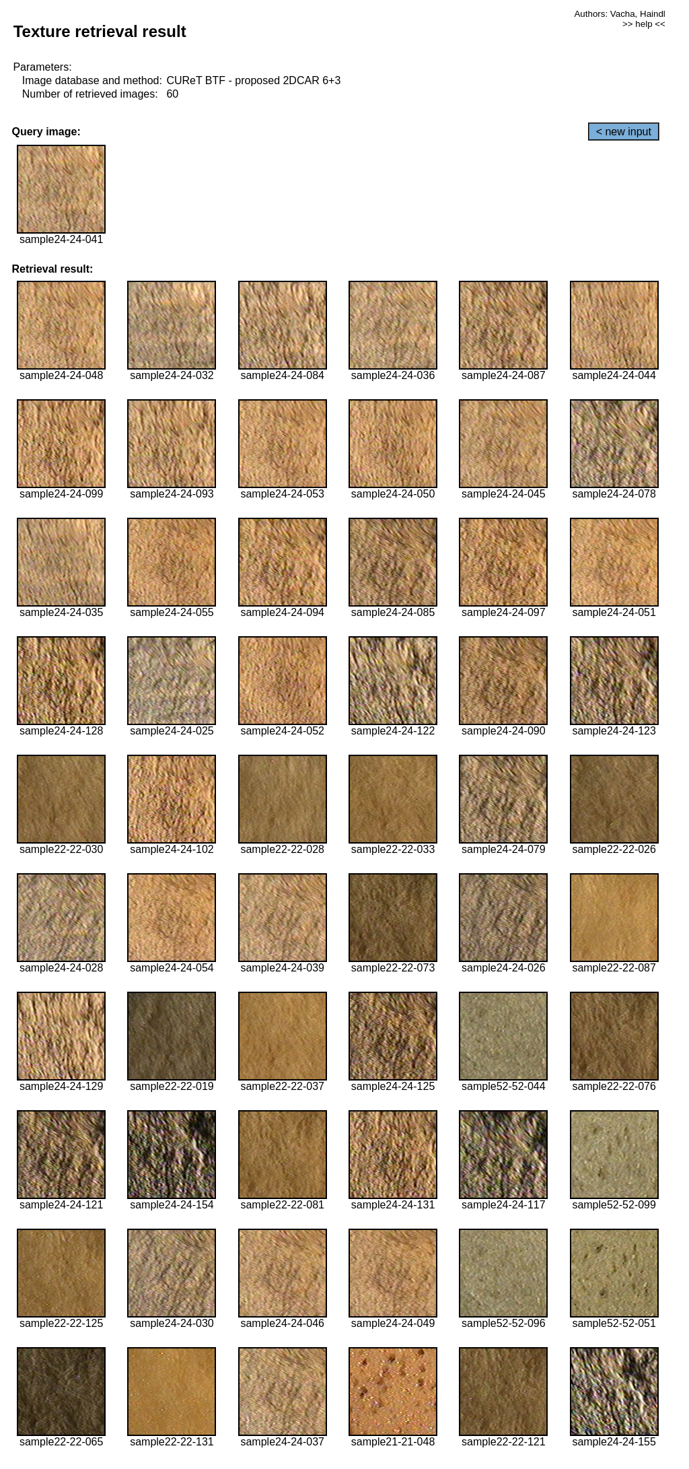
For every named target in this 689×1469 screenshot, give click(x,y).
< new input (623, 131)
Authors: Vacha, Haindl (619, 14)
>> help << (643, 24)
